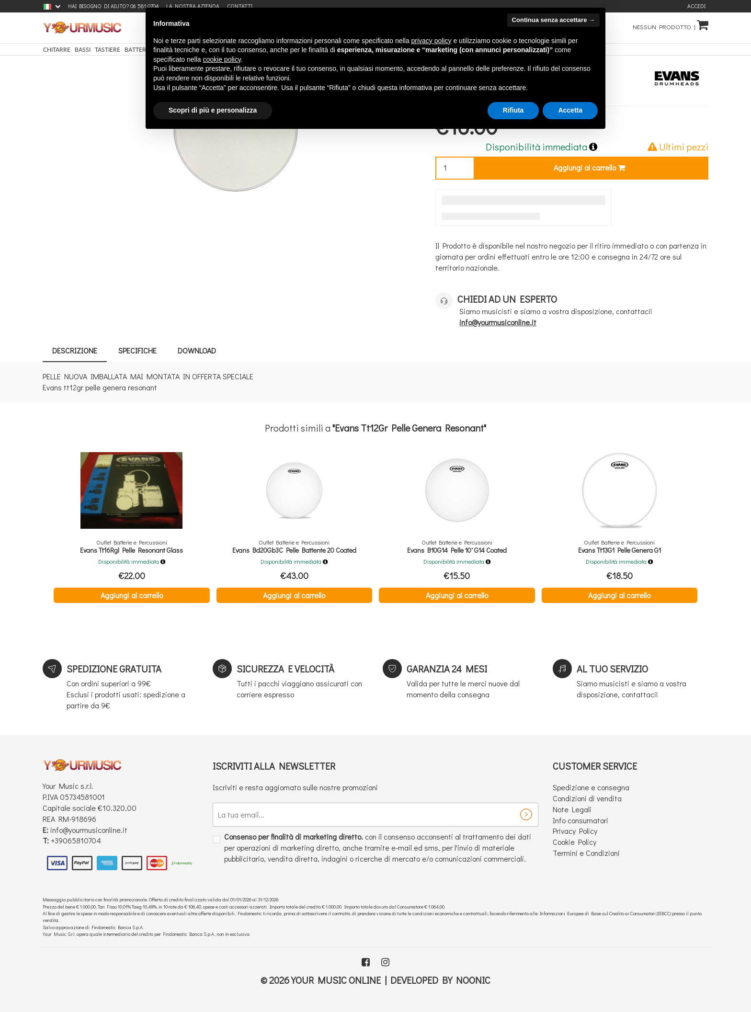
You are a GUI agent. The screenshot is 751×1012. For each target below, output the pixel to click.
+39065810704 (76, 840)
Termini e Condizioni (586, 853)
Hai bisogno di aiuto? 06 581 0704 (113, 6)
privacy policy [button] (431, 41)
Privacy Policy (575, 831)
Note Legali (572, 809)
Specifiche (137, 350)
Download (197, 350)
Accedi (696, 6)
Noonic (473, 980)
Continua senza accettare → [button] (553, 19)
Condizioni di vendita (587, 798)
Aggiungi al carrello (589, 167)
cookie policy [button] (222, 59)
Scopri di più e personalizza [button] (213, 110)
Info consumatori (580, 820)
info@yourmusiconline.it (88, 830)
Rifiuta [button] (513, 110)
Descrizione (74, 350)
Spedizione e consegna (591, 787)
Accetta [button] (570, 110)
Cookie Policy (574, 842)
